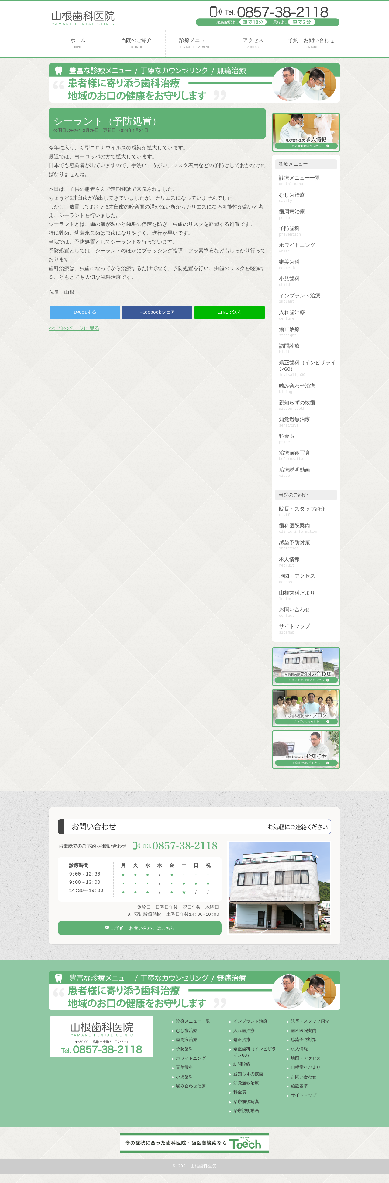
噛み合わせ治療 (297, 386)
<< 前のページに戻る (74, 328)
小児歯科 (289, 279)
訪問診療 (289, 346)
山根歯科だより (297, 593)
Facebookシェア (157, 312)
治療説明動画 (294, 470)
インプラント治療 (299, 296)
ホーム (78, 43)
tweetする (85, 312)
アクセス (253, 43)
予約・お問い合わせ (311, 43)
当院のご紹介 (136, 43)
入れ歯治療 (292, 312)
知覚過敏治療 (294, 419)
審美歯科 (289, 262)
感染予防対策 (294, 542)
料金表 (286, 436)
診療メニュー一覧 (299, 178)
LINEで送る (229, 312)
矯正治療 (289, 329)
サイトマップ (294, 626)
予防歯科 (289, 228)
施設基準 (299, 1094)
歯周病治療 (292, 212)
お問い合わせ (294, 609)
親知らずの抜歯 (297, 402)
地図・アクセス (297, 576)
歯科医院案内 (294, 525)
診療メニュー (194, 43)
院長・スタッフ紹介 (302, 509)
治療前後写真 (294, 453)
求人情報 (289, 559)
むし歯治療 (292, 195)
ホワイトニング (297, 245)
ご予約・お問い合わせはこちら (142, 931)
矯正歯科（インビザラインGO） (307, 366)
